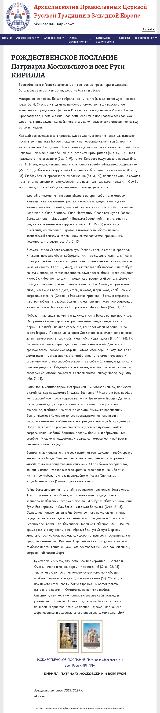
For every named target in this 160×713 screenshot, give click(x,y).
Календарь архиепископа (105, 40)
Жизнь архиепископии (80, 40)
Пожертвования (146, 38)
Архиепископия (28, 38)
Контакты (124, 38)
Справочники (54, 38)
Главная (7, 38)
